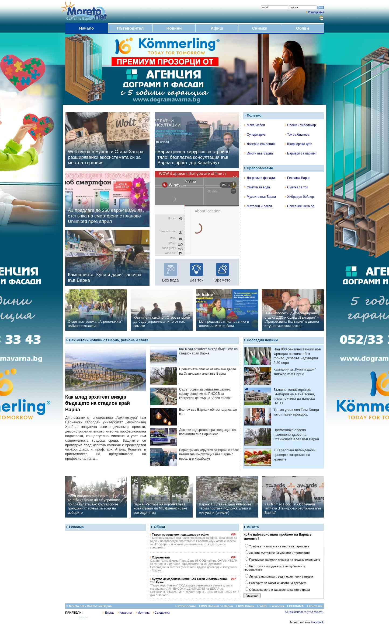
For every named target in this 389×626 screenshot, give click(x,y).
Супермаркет (255, 134)
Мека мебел (254, 125)
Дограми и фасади (259, 178)
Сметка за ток (296, 187)
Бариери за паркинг (301, 153)
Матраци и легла (258, 206)
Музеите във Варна (260, 197)
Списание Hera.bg (299, 206)
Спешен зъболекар (300, 125)
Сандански (161, 612)
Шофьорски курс (298, 144)
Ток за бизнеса (297, 134)
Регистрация (316, 12)
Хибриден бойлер (299, 197)
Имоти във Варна (258, 153)
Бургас (108, 612)
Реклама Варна (297, 178)
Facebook (317, 622)
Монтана (143, 612)
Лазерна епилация (259, 144)
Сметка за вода (257, 187)
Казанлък (124, 612)
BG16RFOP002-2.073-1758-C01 (304, 612)
